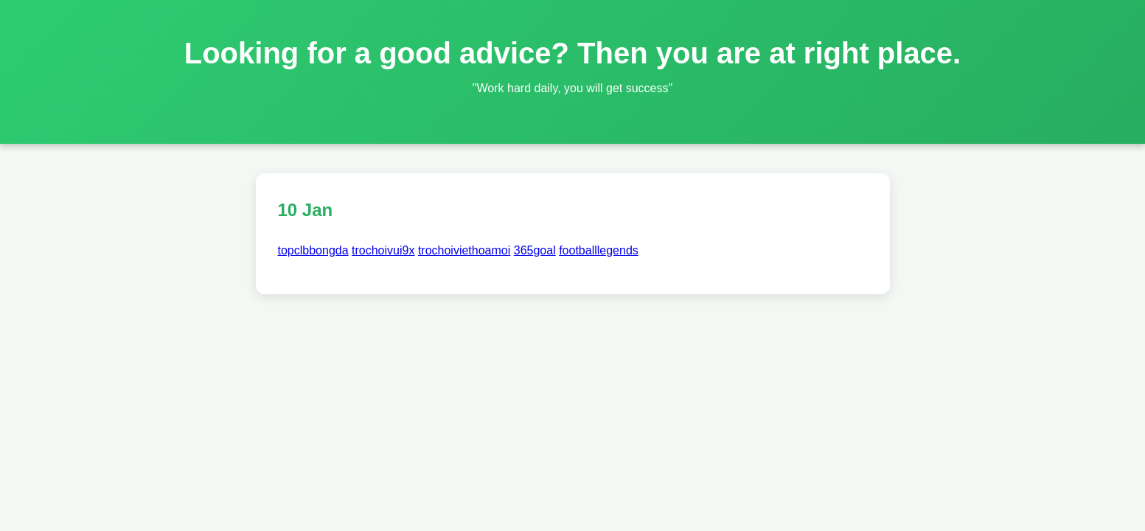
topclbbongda (313, 250)
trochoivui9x (383, 250)
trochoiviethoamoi (464, 250)
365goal (535, 250)
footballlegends (598, 250)
